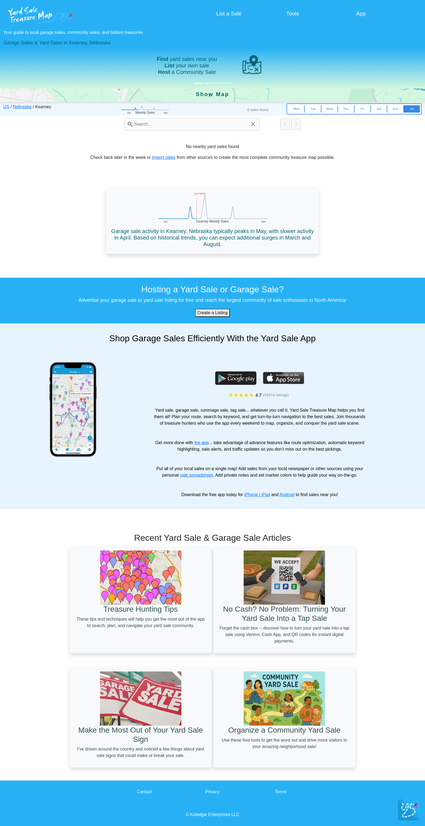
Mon (296, 109)
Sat (378, 109)
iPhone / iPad (257, 494)
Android (286, 494)
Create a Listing (212, 312)
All (412, 109)
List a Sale (229, 14)
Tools (292, 14)
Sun (395, 109)
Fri (362, 109)
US (6, 106)
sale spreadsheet (196, 475)
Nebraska (22, 106)
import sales (163, 157)
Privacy (212, 791)
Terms (281, 791)
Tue (312, 109)
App (361, 14)
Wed (329, 109)
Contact (144, 791)
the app (201, 442)
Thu (346, 109)
